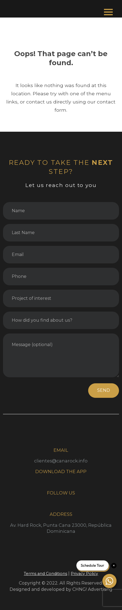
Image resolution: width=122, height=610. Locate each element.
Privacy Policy (84, 573)
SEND (103, 390)
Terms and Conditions (45, 573)
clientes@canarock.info (61, 461)
